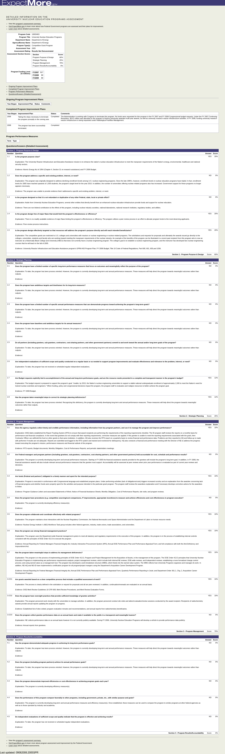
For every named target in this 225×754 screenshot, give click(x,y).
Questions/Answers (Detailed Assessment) (25, 94)
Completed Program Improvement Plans (24, 89)
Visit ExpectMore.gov (17, 26)
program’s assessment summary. (28, 24)
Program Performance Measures (21, 91)
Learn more (13, 29)
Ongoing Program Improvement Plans (23, 86)
